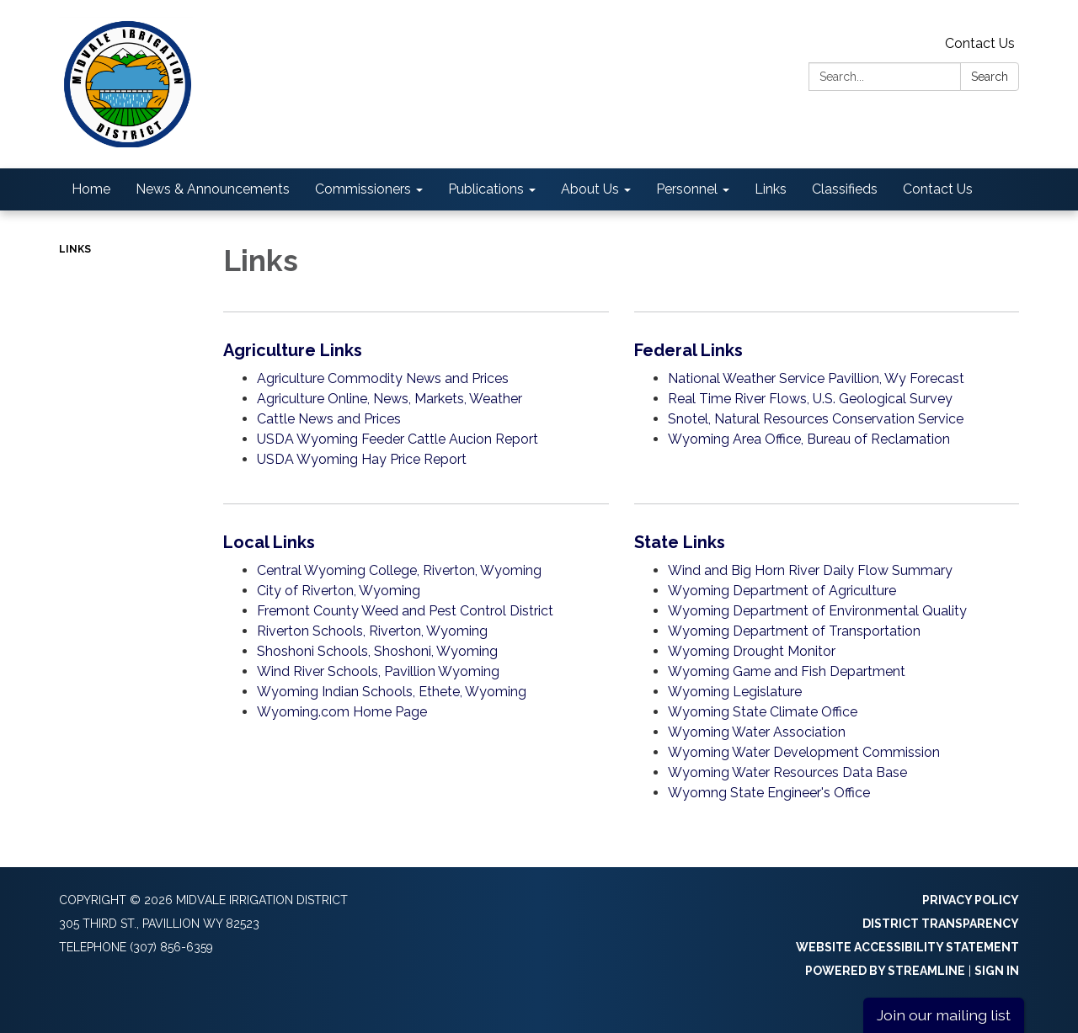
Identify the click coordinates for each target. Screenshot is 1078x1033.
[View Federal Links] (827, 350)
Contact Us (980, 43)
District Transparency (940, 923)
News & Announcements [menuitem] (213, 189)
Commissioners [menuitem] (363, 189)
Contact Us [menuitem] (938, 189)
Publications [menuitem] (486, 189)
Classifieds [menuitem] (845, 189)
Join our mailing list (944, 1015)
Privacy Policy (970, 900)
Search (989, 76)
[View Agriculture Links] (416, 350)
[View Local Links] (416, 542)
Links (75, 249)
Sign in (996, 970)
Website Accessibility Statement (907, 947)
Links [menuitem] (771, 189)
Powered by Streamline (885, 970)
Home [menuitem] (91, 189)
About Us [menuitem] (590, 189)
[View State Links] (827, 542)
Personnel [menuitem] (687, 189)
